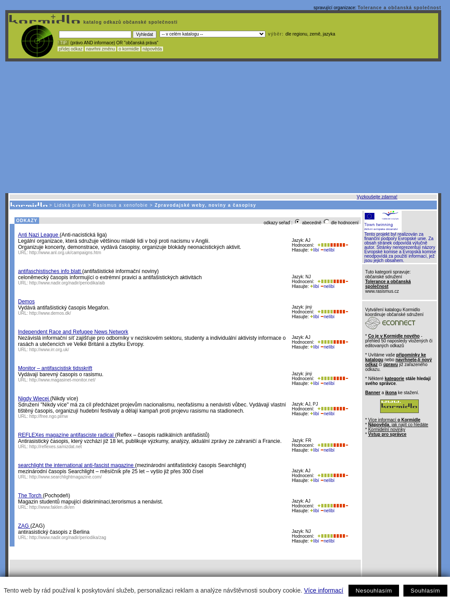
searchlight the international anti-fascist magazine (76, 465)
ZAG (24, 526)
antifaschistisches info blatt (50, 271)
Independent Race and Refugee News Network (73, 332)
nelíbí (327, 250)
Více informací (323, 590)
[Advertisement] (223, 127)
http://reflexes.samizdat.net (55, 446)
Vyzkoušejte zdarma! (377, 196)
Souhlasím (425, 590)
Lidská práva (70, 205)
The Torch (30, 496)
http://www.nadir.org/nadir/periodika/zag (67, 537)
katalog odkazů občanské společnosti (130, 22)
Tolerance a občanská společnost (399, 7)
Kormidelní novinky (386, 429)
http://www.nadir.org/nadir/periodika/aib (67, 282)
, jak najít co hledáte (398, 424)
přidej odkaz (70, 49)
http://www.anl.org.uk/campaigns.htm (65, 252)
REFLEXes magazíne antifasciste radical (66, 435)
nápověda (152, 49)
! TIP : (63, 42)
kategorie (394, 378)
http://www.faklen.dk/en (52, 507)
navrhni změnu (100, 49)
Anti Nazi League (39, 235)
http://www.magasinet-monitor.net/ (62, 380)
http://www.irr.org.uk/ (49, 349)
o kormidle (128, 49)
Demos (26, 301)
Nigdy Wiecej (34, 398)
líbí (314, 250)
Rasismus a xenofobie (120, 205)
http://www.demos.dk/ (50, 313)
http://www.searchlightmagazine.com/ (65, 477)
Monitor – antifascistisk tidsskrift (55, 368)
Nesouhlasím (374, 590)
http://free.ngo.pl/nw (48, 416)
